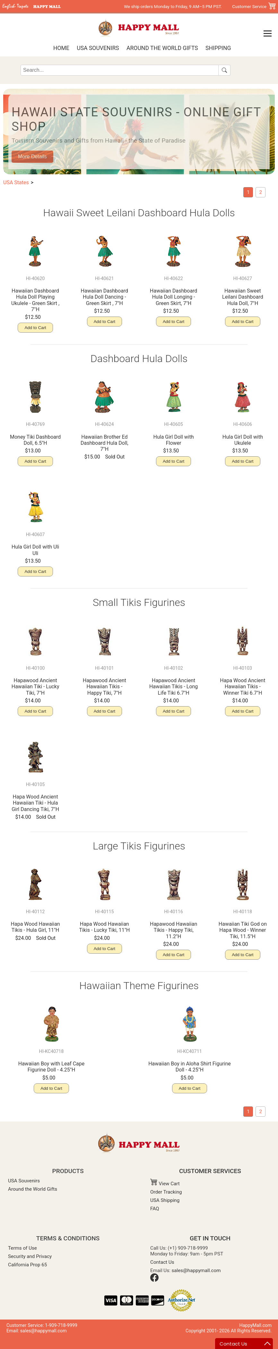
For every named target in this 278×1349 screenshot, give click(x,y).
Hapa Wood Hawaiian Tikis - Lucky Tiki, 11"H (104, 927)
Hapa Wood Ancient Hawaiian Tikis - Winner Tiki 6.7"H (242, 686)
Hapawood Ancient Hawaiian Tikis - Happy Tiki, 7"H (104, 686)
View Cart (165, 1184)
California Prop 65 (27, 1265)
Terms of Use (22, 1248)
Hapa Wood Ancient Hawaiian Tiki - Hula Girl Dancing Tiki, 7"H (35, 803)
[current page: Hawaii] (248, 192)
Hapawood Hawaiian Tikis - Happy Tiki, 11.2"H (173, 930)
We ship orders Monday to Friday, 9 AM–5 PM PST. (173, 6)
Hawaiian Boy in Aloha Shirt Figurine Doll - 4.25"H (189, 1067)
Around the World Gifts (162, 48)
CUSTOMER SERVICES (210, 1171)
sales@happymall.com (196, 1270)
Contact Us (162, 1262)
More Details (32, 156)
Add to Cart (35, 327)
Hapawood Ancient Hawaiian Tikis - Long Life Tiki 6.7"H (173, 686)
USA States (16, 182)
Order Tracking (166, 1192)
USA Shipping (164, 1200)
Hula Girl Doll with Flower (173, 440)
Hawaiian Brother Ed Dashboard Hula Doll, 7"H (104, 443)
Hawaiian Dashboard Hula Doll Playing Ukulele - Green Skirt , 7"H (35, 300)
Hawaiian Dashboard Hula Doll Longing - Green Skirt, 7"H (173, 297)
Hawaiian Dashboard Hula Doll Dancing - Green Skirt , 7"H (104, 297)
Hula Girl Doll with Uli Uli (35, 550)
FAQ (154, 1209)
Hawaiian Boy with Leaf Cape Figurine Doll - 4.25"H (51, 1067)
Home (61, 48)
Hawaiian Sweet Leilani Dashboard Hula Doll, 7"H (242, 297)
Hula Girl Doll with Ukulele (242, 440)
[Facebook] (154, 1280)
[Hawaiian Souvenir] (260, 192)
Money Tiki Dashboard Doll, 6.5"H (35, 440)
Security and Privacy (30, 1256)
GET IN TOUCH (210, 1238)
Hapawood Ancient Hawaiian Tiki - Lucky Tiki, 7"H (35, 686)
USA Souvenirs (98, 48)
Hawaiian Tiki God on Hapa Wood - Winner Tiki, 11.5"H (243, 930)
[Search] (120, 70)
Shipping (218, 48)
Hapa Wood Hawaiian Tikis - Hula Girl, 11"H (35, 927)
